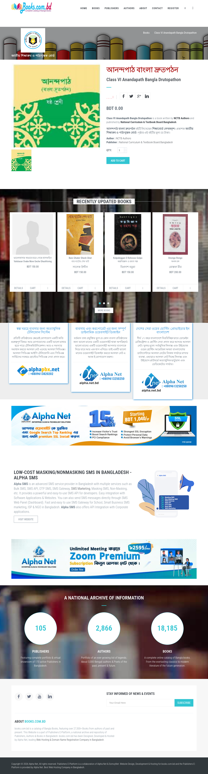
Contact (157, 8)
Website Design (127, 763)
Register (173, 8)
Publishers (112, 8)
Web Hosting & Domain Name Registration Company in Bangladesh (70, 739)
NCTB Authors (181, 118)
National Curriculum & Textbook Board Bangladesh (148, 122)
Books (96, 8)
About (143, 8)
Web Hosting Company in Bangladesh (66, 767)
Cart (33, 288)
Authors (129, 8)
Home (83, 8)
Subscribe (184, 702)
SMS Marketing (80, 489)
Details (18, 288)
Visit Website (25, 519)
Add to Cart (118, 160)
